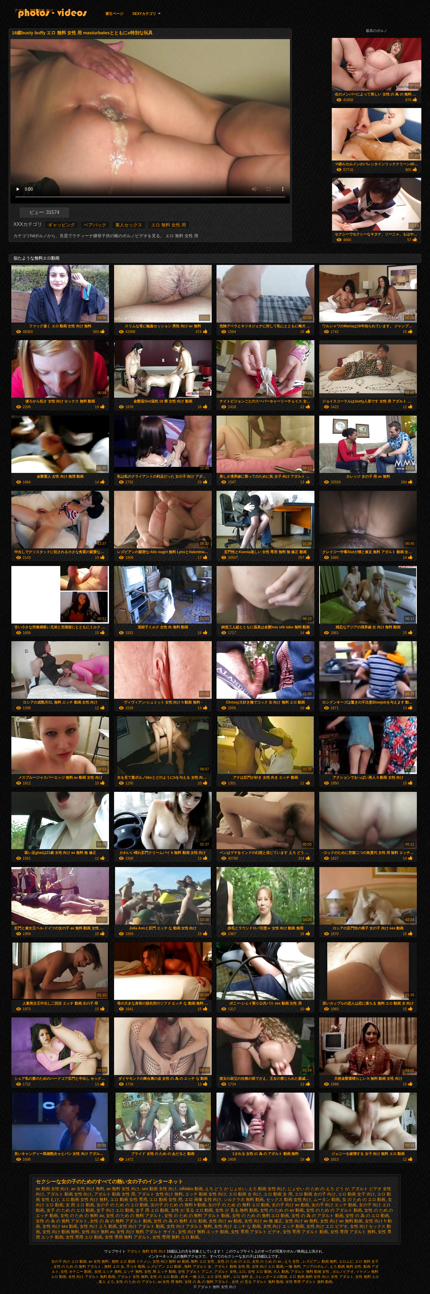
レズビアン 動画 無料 (319, 1261)
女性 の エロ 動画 (164, 1277)
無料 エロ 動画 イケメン (131, 1261)
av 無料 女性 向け (123, 1188)
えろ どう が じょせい (225, 1188)
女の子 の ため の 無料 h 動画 (178, 1204)
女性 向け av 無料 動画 (341, 1221)
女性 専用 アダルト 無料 (353, 1231)
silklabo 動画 (191, 1188)
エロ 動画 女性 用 (165, 1199)
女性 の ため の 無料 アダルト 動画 (197, 1215)
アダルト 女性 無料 (132, 1277)
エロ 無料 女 (243, 1277)
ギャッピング (61, 224)
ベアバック (95, 224)
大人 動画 (280, 1272)
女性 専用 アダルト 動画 (305, 1231)
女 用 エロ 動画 (80, 1204)
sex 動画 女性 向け (159, 1188)
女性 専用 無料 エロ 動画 (175, 1237)
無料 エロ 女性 (203, 1261)
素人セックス (128, 224)
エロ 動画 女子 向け (356, 1194)
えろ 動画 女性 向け (266, 1188)
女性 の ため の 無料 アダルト (134, 1215)
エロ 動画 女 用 (278, 1194)
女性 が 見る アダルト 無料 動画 (257, 1282)
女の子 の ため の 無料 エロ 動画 (238, 1204)
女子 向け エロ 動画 (114, 1210)
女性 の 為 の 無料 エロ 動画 (179, 1221)
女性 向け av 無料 (301, 1221)
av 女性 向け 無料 (87, 1188)
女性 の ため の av (267, 1261)
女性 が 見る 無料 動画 (236, 1210)
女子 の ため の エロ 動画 (70, 1210)
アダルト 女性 (225, 1272)
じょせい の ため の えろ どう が (318, 1188)
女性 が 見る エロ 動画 (192, 1210)
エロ (242, 1272)
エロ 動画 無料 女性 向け (309, 1277)
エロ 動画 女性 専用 (128, 1199)
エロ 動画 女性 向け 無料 (85, 1199)
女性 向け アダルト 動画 (141, 1226)
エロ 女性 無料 (219, 1277)
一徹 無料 (292, 1266)
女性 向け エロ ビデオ (327, 1226)
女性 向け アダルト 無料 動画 (91, 1277)
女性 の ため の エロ (233, 1261)
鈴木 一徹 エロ (193, 1277)
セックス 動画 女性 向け (288, 1199)
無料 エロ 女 (114, 1266)
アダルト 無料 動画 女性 (310, 1272)
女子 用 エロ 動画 (152, 1210)
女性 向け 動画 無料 (60, 1231)
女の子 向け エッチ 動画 (334, 1204)
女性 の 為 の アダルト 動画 (317, 1215)
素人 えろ (106, 1282)
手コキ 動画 (135, 1266)
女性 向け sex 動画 (59, 1226)
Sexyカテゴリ (144, 14)
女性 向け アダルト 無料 (189, 1226)
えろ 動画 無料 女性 (345, 1266)
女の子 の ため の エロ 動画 (122, 1204)
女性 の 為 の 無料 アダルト (61, 1221)
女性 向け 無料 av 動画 (171, 1261)
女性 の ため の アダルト (136, 1282)
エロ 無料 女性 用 (168, 224)
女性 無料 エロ (367, 1277)
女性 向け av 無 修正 (263, 1221)
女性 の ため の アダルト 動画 (334, 1210)
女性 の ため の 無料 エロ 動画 (260, 1215)
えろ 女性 (292, 1261)
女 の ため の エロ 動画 (364, 1199)
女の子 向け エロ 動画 (69, 1261)
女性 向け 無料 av (98, 1231)
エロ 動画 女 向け (245, 1194)
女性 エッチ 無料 (108, 1272)
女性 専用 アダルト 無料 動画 (308, 1282)
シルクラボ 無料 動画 (244, 1199)
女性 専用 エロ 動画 (84, 1237)
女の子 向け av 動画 (290, 1204)
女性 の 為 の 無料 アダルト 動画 (120, 1221)
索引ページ (114, 14)
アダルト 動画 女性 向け (69, 1194)
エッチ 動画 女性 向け (205, 1194)
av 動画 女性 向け (52, 1188)
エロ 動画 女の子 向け (315, 1194)
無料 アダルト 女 (198, 1266)
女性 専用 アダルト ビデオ (255, 1231)
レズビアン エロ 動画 (164, 1266)
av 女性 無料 (99, 1261)
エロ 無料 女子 (367, 1261)
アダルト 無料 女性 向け (33, 10)
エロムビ (346, 1261)
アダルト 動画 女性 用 (114, 1194)
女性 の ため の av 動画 (282, 1210)
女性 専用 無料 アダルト (127, 1237)
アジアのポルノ (315, 1266)
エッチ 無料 (132, 1272)
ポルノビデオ (343, 1272)
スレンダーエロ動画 (271, 1277)
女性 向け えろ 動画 (98, 1226)
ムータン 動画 (327, 1199)
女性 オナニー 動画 (76, 1272)
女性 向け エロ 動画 (267, 1266)
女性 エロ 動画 (259, 1272)
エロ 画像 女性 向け (203, 1199)
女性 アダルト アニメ (195, 1272)
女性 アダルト (342, 1277)
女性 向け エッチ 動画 (283, 1226)
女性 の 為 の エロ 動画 (367, 1215)
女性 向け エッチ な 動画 (237, 1226)
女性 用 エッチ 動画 (160, 1272)
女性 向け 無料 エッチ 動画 (203, 1231)
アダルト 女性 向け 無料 (160, 1194)
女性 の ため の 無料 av (82, 1215)
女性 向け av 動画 (225, 1221)
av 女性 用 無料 (170, 1282)
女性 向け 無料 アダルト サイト (146, 1231)
